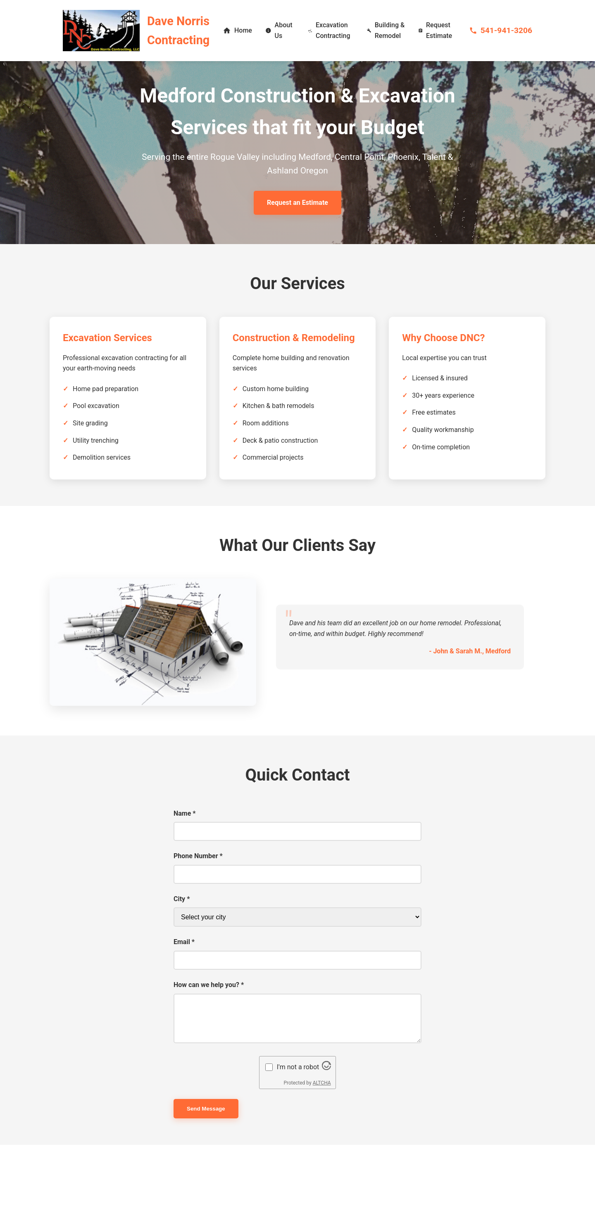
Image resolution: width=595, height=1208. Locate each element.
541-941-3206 (500, 30)
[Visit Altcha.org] (326, 1068)
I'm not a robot (298, 1067)
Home (237, 30)
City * (182, 899)
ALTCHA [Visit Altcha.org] (322, 1083)
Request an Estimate (297, 202)
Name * (185, 813)
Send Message (206, 1109)
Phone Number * (198, 856)
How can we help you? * (209, 985)
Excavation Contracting (329, 30)
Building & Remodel (386, 30)
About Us (279, 30)
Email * (184, 942)
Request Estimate (435, 30)
